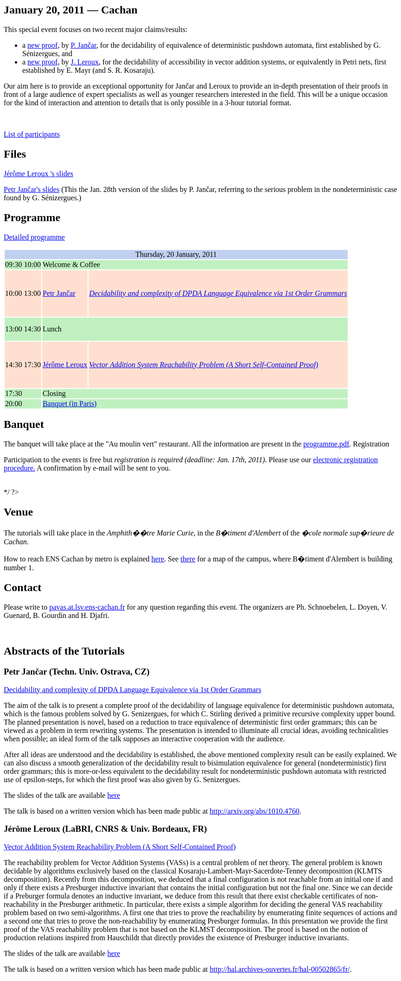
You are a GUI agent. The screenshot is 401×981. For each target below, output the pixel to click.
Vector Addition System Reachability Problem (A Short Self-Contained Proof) (203, 365)
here (158, 559)
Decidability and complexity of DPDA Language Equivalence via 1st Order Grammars (218, 293)
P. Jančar (83, 45)
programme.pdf (326, 444)
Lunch (52, 329)
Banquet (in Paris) (69, 404)
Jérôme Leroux (65, 365)
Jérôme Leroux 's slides (38, 174)
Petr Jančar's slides (31, 189)
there (187, 559)
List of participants (32, 134)
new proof (42, 45)
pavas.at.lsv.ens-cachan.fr (87, 607)
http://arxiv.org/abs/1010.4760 (254, 811)
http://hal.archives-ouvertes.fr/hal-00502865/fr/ (280, 969)
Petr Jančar (59, 293)
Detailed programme (34, 237)
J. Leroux (84, 62)
